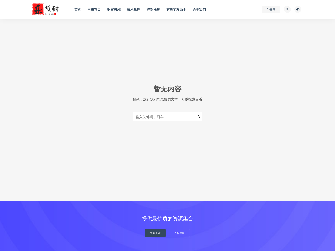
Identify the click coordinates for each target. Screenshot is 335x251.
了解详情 (179, 232)
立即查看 (155, 232)
